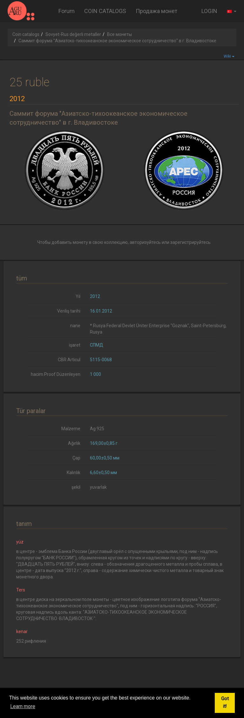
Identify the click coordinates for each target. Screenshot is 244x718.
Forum (66, 11)
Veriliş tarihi (68, 311)
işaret (74, 345)
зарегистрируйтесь (190, 242)
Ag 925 (97, 428)
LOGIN (209, 11)
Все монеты (119, 34)
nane (75, 325)
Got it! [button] (225, 702)
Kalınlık (73, 472)
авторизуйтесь (145, 242)
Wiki (229, 56)
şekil (75, 487)
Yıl (78, 296)
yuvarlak (98, 487)
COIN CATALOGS (105, 11)
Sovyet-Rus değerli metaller (73, 34)
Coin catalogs (25, 34)
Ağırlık (74, 443)
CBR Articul (69, 359)
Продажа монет (156, 11)
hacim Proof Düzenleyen (55, 374)
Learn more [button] (22, 706)
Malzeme (70, 428)
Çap (76, 457)
